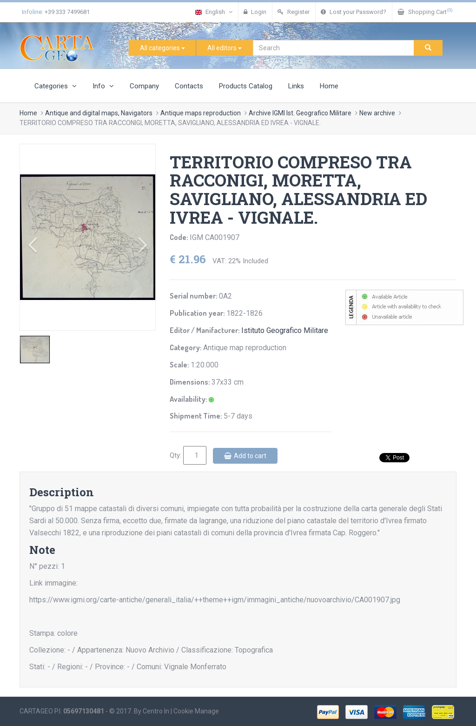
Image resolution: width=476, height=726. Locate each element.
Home (329, 86)
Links (296, 86)
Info (103, 86)
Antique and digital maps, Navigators (98, 113)
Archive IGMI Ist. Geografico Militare (300, 113)
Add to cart (245, 456)
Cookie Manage (196, 711)
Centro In (156, 711)
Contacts (189, 86)
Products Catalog (245, 86)
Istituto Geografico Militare (284, 330)
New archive (377, 113)
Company (144, 86)
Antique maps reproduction (200, 113)
